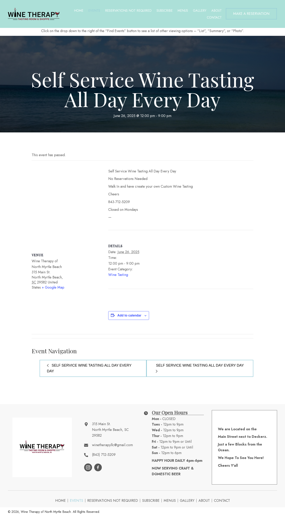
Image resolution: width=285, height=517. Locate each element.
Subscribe (151, 500)
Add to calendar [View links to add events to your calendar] (129, 315)
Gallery (187, 500)
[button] (251, 13)
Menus (170, 500)
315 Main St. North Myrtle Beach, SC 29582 (110, 429)
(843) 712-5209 (104, 454)
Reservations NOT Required (112, 500)
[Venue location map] (66, 203)
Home (60, 500)
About (204, 500)
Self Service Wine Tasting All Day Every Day (89, 368)
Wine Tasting (118, 274)
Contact (222, 500)
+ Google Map (53, 287)
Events (76, 500)
